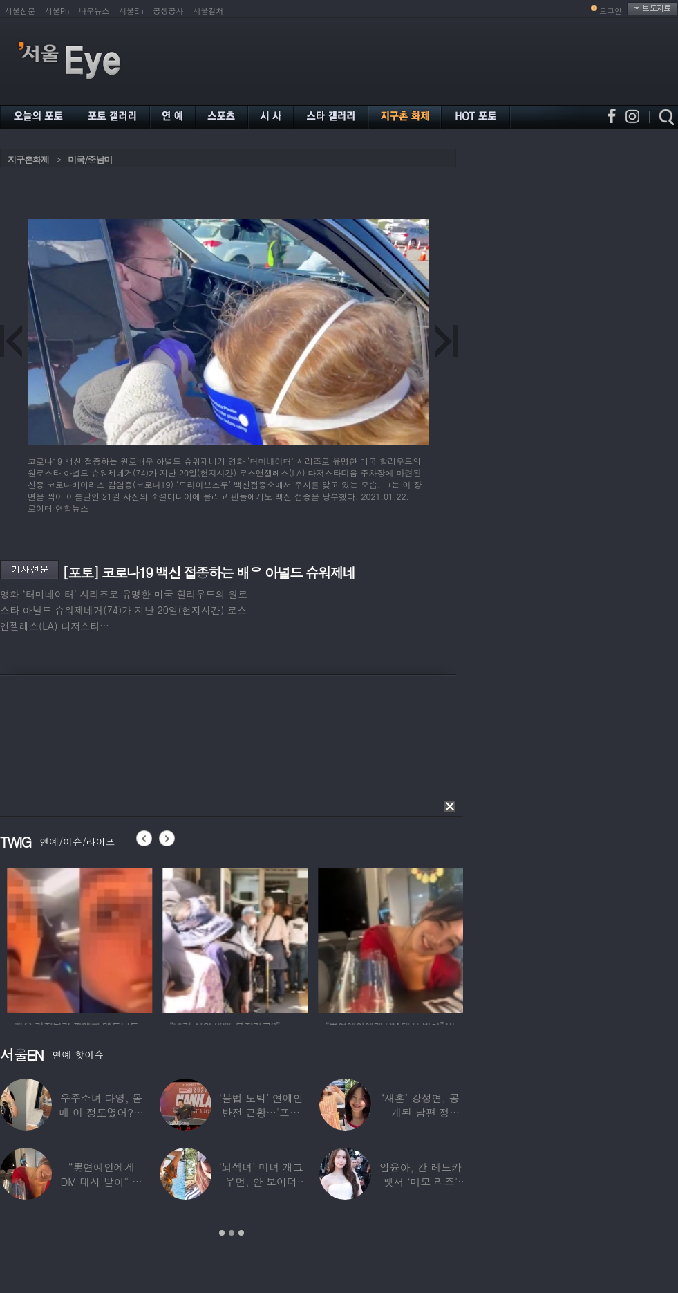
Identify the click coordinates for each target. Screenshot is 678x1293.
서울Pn (57, 11)
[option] (138, 938)
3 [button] (241, 1233)
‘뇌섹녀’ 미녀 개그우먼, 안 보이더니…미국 (260, 1181)
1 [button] (222, 1233)
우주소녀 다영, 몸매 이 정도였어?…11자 (101, 1112)
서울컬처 (209, 11)
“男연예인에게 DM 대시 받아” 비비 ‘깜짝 (101, 1181)
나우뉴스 (94, 11)
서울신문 (20, 11)
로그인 (610, 11)
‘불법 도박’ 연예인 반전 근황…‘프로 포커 (260, 1112)
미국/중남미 (90, 159)
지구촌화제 (28, 159)
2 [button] (231, 1233)
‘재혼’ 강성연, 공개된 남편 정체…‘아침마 (421, 1112)
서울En (131, 11)
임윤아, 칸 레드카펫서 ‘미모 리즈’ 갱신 (420, 1181)
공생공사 (168, 11)
